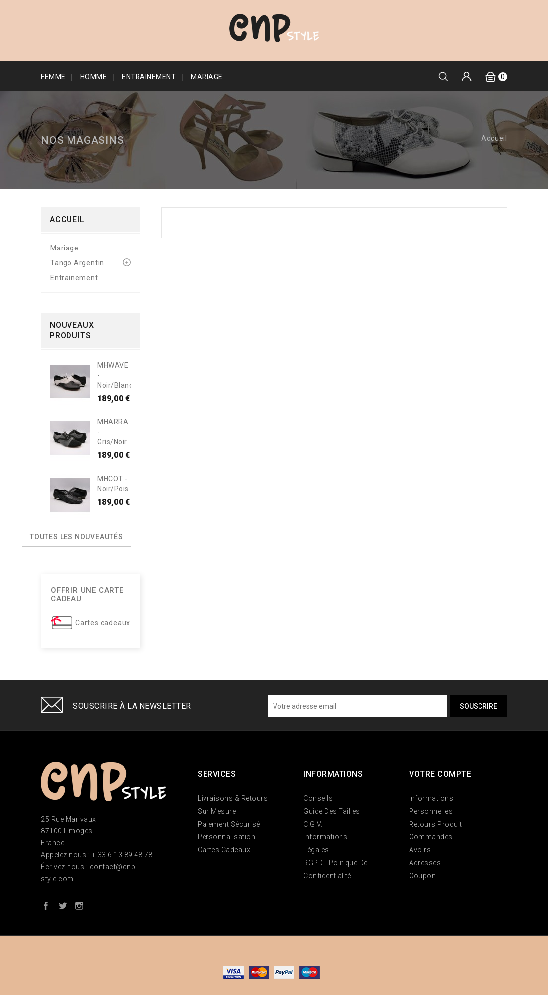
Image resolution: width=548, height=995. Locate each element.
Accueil (67, 219)
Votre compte (440, 774)
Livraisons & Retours (233, 798)
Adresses (425, 863)
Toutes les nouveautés (76, 537)
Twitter (63, 905)
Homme (93, 77)
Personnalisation (226, 837)
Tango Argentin (77, 263)
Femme (53, 77)
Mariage (207, 77)
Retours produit (435, 824)
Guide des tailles (331, 811)
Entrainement (149, 77)
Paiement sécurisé (229, 824)
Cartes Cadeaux (224, 850)
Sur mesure (217, 811)
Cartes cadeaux (102, 623)
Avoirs (420, 850)
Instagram (79, 905)
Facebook (46, 905)
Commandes (431, 837)
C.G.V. (312, 824)
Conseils (318, 798)
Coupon (422, 876)
